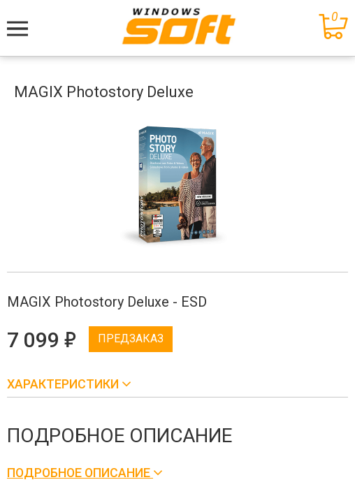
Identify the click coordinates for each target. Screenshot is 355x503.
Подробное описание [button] (80, 472)
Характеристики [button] (64, 384)
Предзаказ (131, 338)
